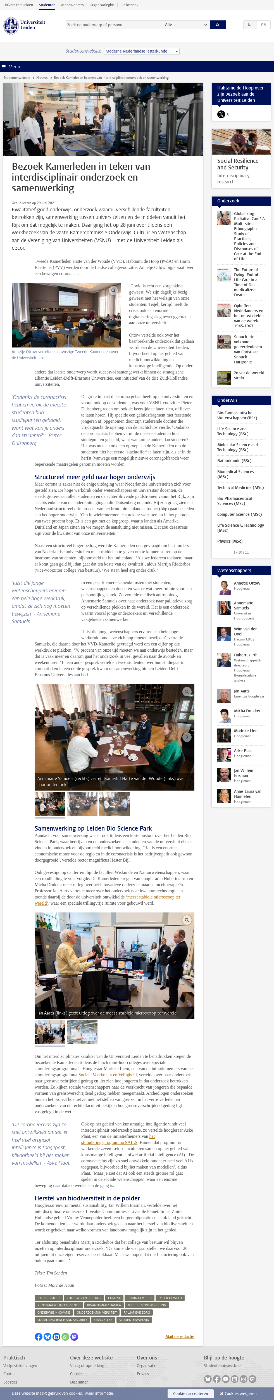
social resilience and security (62, 1320)
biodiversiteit (48, 1298)
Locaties (10, 1382)
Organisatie (146, 1365)
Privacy (143, 1374)
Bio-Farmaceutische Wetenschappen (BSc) (237, 415)
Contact (10, 1374)
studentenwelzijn (134, 1320)
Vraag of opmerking (87, 1365)
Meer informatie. (99, 1393)
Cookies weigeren (241, 1393)
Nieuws (41, 77)
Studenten (47, 5)
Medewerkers (72, 5)
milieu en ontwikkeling (147, 1305)
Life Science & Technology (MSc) (240, 528)
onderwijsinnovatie (53, 1313)
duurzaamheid (139, 1298)
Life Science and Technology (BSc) (233, 431)
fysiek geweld (170, 1298)
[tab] (50, 804)
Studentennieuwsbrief (223, 1365)
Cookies (76, 1374)
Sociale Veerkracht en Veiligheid (107, 1074)
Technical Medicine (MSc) (240, 487)
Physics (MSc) (230, 541)
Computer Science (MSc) (239, 514)
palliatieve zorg (136, 1313)
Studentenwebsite (16, 77)
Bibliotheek (129, 5)
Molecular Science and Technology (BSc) (237, 447)
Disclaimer (79, 1382)
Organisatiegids (102, 5)
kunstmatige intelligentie (58, 1305)
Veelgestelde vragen (20, 1365)
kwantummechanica (104, 1305)
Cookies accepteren (190, 1393)
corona (114, 1298)
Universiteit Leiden (18, 5)
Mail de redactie (179, 1336)
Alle (168, 24)
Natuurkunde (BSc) (234, 460)
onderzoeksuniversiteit (97, 1313)
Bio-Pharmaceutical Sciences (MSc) (234, 501)
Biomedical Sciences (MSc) (235, 474)
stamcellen (103, 1320)
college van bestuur (84, 1298)
